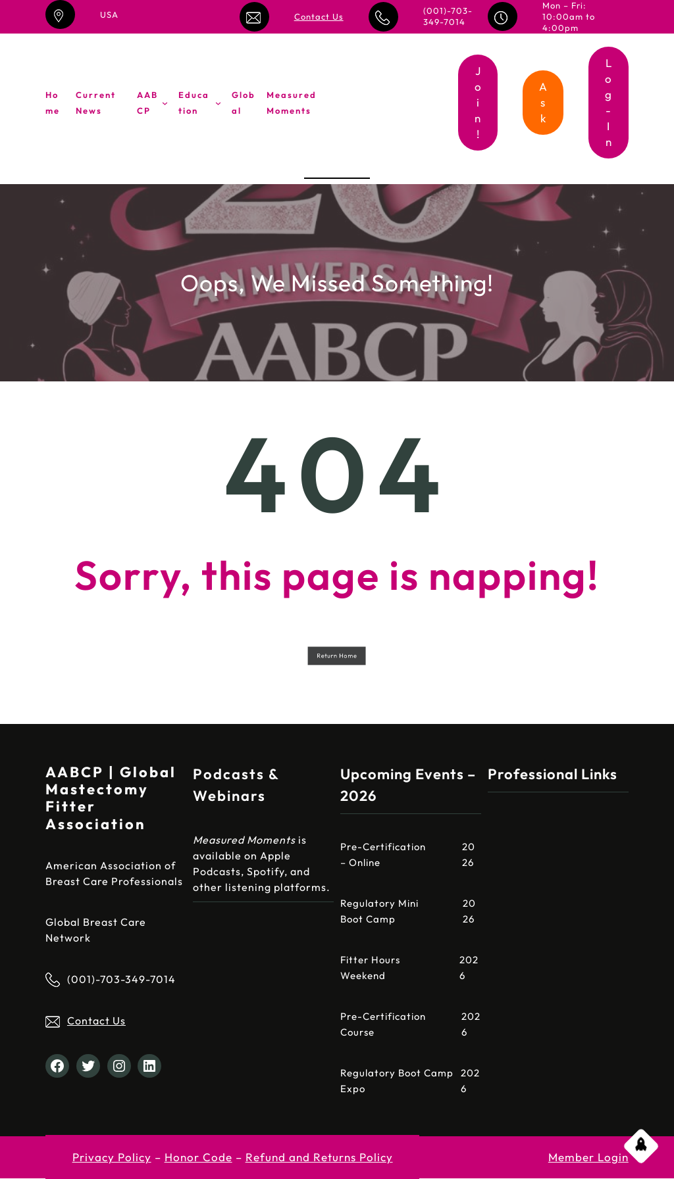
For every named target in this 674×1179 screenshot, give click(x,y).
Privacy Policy (111, 1157)
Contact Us (319, 16)
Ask (543, 102)
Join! (478, 102)
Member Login (588, 1157)
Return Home (337, 655)
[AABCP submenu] (165, 103)
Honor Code (198, 1157)
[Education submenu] (218, 103)
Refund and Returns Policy (319, 1157)
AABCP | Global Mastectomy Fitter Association (110, 798)
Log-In (608, 102)
